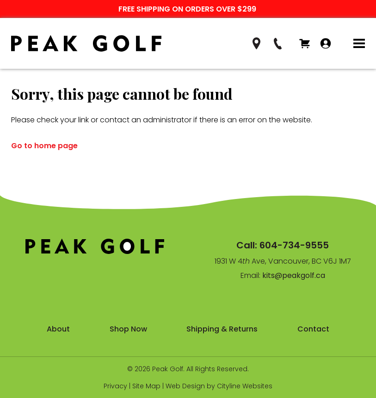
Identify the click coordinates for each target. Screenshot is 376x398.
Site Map (146, 386)
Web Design (185, 386)
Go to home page (44, 145)
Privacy (115, 386)
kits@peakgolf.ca (293, 275)
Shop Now (128, 329)
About (58, 329)
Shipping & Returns (222, 329)
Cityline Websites (244, 386)
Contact (313, 329)
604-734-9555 (294, 245)
